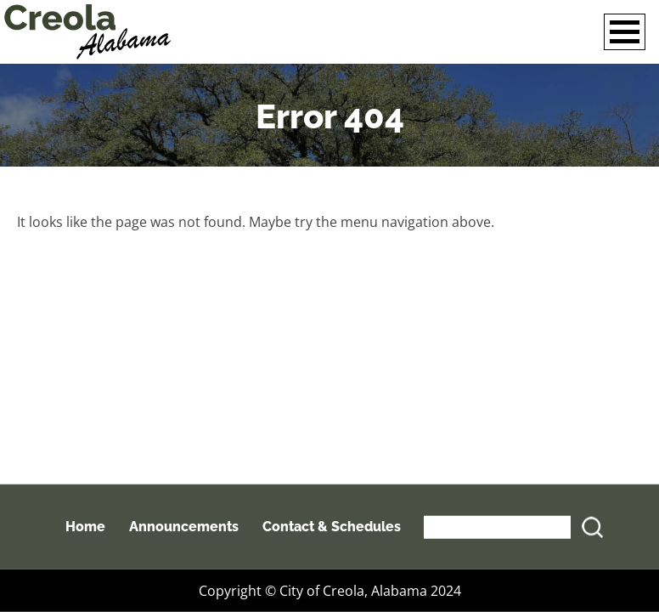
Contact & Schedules (331, 526)
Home (85, 526)
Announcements (184, 526)
